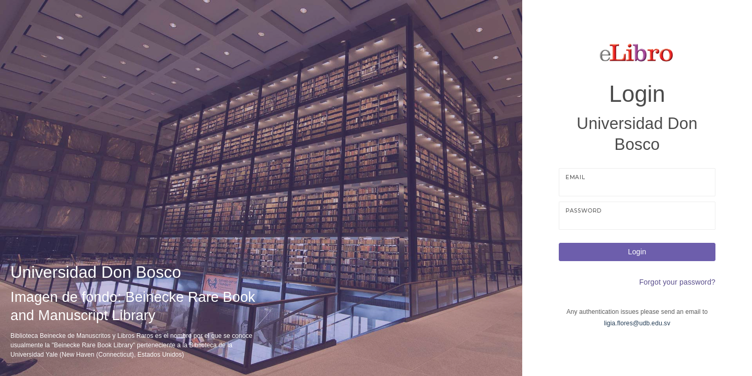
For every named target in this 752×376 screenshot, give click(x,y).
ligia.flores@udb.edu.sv (637, 323)
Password (584, 210)
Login (637, 252)
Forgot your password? (677, 282)
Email (575, 177)
